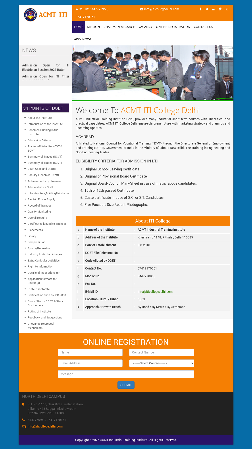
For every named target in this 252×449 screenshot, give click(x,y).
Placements (35, 230)
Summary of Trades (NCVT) (45, 156)
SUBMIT (126, 385)
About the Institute (40, 118)
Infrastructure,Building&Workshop (48, 193)
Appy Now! (82, 39)
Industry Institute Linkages (45, 254)
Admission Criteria (39, 140)
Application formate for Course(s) (42, 281)
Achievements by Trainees (45, 181)
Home (78, 27)
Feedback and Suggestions (45, 317)
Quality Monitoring (39, 211)
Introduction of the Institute (45, 124)
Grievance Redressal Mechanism (41, 326)
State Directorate (39, 289)
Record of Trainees (40, 205)
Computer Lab (36, 242)
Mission (93, 27)
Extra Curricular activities (44, 260)
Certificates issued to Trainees (47, 224)
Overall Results (37, 218)
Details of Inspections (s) (44, 273)
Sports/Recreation (39, 248)
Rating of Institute (39, 311)
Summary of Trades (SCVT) (45, 163)
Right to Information (40, 266)
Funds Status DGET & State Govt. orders (45, 303)
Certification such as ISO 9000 (47, 295)
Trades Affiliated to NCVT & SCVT (45, 148)
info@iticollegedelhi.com (155, 291)
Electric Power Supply (41, 199)
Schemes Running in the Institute (43, 132)
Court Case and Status (42, 169)
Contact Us (203, 27)
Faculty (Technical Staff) (43, 175)
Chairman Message (119, 27)
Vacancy (145, 27)
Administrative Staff (40, 187)
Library (32, 236)
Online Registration (173, 27)
